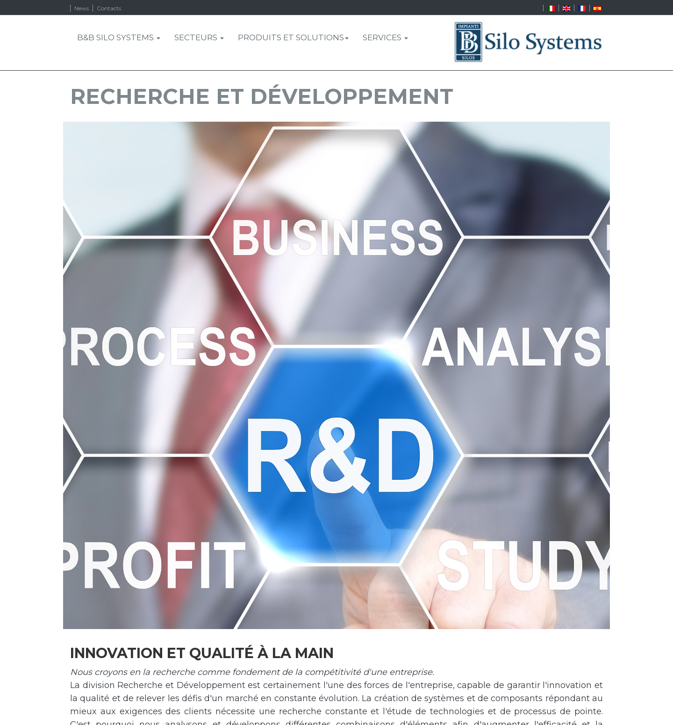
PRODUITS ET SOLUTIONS (293, 37)
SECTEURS (199, 37)
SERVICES (385, 37)
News (81, 8)
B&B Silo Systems (118, 37)
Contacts (109, 8)
